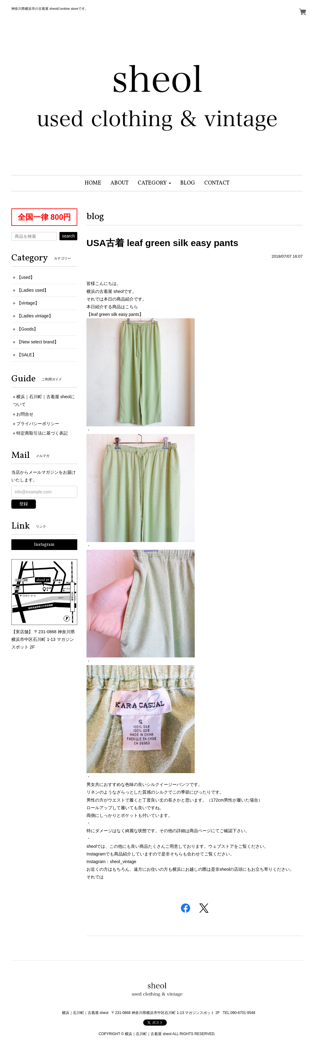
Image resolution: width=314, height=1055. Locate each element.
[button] (154, 183)
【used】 (26, 277)
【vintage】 (28, 303)
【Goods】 (27, 329)
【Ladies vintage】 (35, 315)
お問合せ (24, 414)
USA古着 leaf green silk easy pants (162, 243)
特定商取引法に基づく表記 (42, 433)
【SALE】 (26, 354)
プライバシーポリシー (37, 423)
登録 (23, 503)
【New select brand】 (38, 341)
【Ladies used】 (33, 290)
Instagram (44, 545)
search (68, 236)
